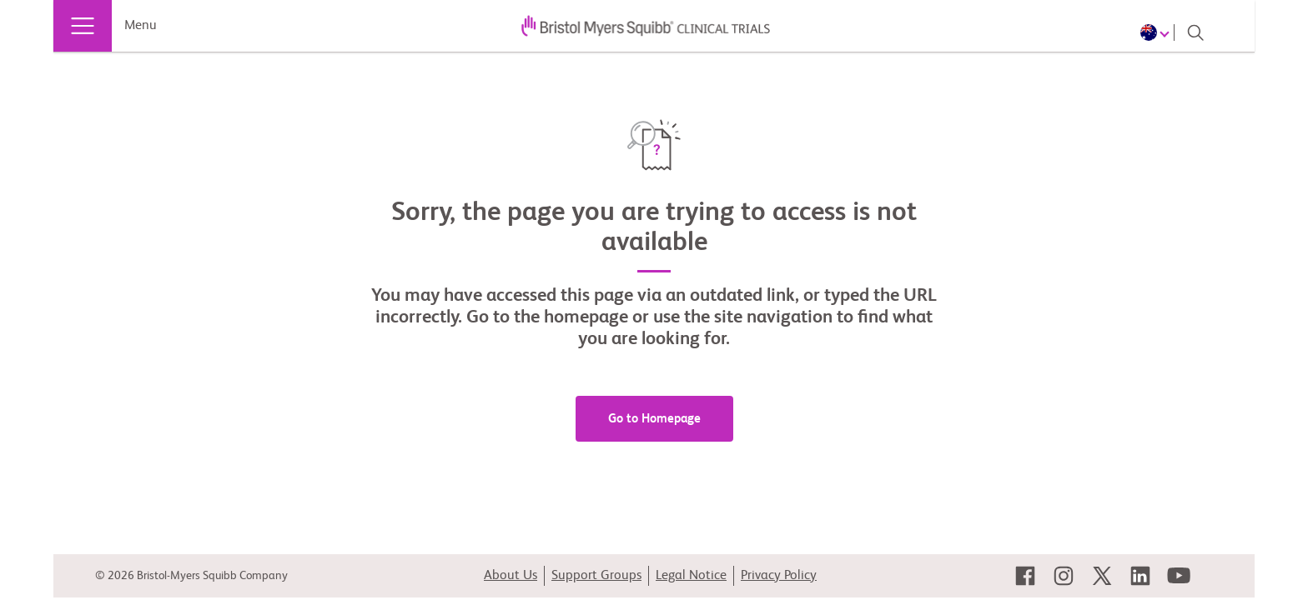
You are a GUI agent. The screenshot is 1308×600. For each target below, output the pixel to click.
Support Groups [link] (596, 575)
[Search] (1195, 32)
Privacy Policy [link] (779, 575)
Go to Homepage (654, 418)
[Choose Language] (1157, 32)
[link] (1025, 575)
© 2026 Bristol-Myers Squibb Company (191, 576)
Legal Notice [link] (691, 575)
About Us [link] (510, 575)
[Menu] (82, 26)
